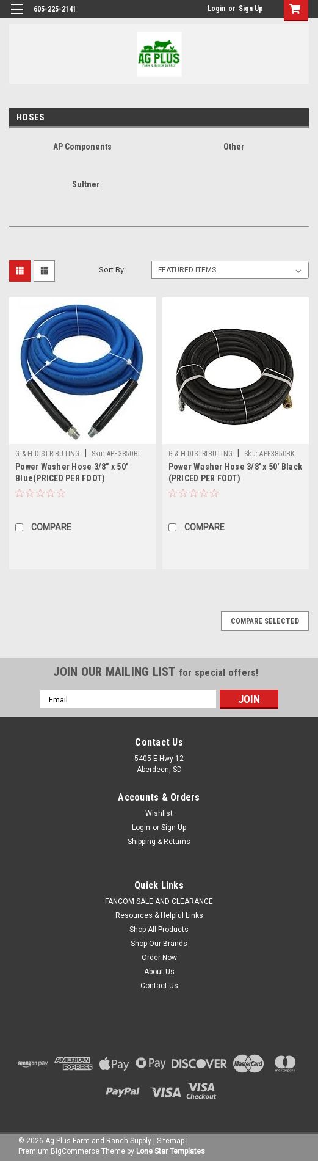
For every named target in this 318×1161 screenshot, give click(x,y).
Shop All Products (159, 929)
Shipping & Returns (159, 841)
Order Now (159, 957)
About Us (159, 971)
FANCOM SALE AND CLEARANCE (159, 901)
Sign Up (251, 8)
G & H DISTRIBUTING (47, 453)
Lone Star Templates (170, 1151)
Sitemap (170, 1141)
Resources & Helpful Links (159, 915)
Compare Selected (265, 621)
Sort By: (112, 269)
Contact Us (159, 985)
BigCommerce (75, 1151)
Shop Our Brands (159, 943)
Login (216, 8)
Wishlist (159, 813)
